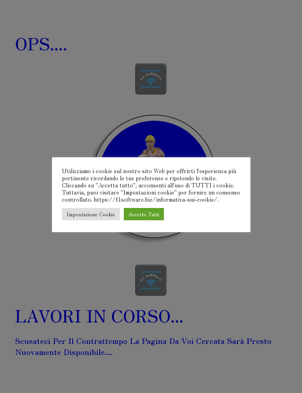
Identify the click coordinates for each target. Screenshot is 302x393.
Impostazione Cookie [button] (91, 214)
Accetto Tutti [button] (144, 214)
